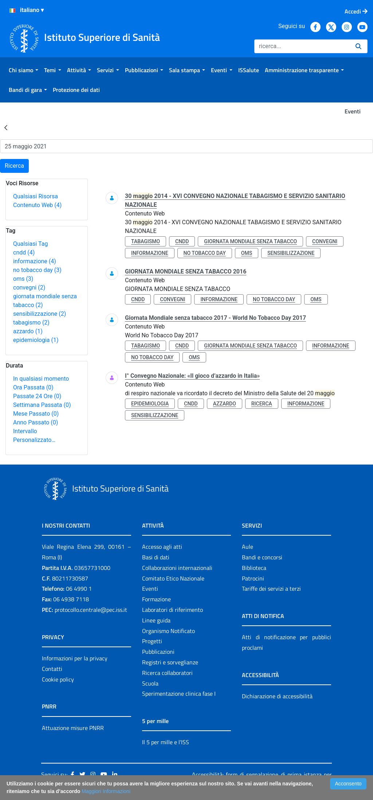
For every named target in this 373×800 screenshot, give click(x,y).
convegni (29, 287)
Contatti (52, 668)
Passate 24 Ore (37, 396)
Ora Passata (33, 387)
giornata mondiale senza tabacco (250, 241)
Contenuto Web (37, 205)
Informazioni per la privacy (74, 658)
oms (23, 278)
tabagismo (31, 322)
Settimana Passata (42, 404)
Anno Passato (35, 422)
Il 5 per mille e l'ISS (165, 742)
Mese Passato (36, 413)
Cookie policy (58, 679)
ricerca (261, 404)
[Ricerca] (302, 46)
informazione (34, 261)
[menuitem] (23, 70)
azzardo (28, 331)
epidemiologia (36, 340)
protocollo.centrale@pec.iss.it (91, 609)
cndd (24, 252)
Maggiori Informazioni (106, 791)
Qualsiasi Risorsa (35, 196)
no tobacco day (37, 270)
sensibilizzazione (39, 313)
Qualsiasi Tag (30, 243)
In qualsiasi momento (41, 378)
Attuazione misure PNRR (73, 727)
